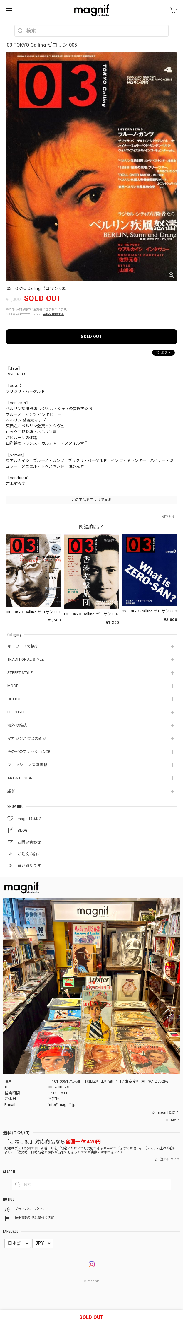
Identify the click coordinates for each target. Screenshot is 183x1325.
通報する (168, 516)
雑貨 (11, 791)
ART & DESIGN (20, 778)
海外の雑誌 (17, 725)
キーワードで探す (22, 646)
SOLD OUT (91, 336)
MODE (12, 686)
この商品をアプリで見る (91, 500)
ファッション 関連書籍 (27, 765)
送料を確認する (53, 314)
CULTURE (15, 699)
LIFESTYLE (16, 712)
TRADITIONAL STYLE (25, 659)
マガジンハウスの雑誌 (26, 738)
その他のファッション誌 (28, 751)
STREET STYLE (20, 672)
